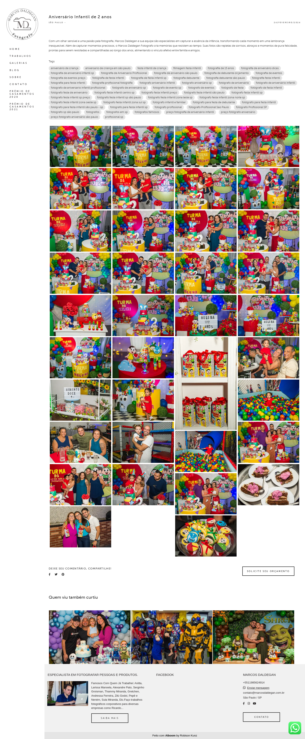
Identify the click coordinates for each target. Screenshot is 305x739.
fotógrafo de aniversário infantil (275, 82)
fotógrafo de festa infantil (266, 87)
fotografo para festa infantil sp (129, 107)
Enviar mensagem (258, 687)
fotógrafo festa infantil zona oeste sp (73, 102)
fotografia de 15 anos (221, 68)
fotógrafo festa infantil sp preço (70, 97)
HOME (15, 49)
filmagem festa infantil (187, 68)
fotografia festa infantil (266, 78)
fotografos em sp (117, 112)
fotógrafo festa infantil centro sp (114, 92)
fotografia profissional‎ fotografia (112, 82)
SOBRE (16, 77)
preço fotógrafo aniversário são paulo (74, 117)
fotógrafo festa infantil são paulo (204, 92)
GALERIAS (19, 63)
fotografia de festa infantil (108, 78)
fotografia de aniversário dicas (260, 68)
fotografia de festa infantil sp (148, 78)
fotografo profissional (168, 107)
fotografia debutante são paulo (225, 78)
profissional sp (114, 117)
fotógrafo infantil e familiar (169, 102)
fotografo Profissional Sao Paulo (209, 107)
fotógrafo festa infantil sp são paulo (119, 97)
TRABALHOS (21, 56)
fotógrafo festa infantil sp (247, 92)
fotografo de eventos (201, 87)
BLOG (15, 70)
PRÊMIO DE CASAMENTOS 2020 (22, 94)
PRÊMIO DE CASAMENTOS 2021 (22, 107)
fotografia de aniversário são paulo (175, 73)
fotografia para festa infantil (68, 82)
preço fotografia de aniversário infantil (190, 112)
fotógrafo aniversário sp (197, 82)
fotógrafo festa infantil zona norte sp (222, 97)
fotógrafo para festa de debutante (214, 102)
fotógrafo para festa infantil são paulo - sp (77, 107)
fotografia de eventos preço (68, 78)
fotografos (92, 112)
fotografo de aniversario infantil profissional (78, 87)
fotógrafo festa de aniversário (69, 92)
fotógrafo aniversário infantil (157, 82)
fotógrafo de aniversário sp (129, 87)
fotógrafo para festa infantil (259, 102)
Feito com (174, 735)
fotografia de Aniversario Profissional (124, 73)
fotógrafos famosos (147, 112)
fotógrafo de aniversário (234, 82)
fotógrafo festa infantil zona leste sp (170, 97)
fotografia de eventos (269, 73)
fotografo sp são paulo (65, 112)
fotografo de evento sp (167, 87)
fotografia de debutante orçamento (226, 73)
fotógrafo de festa (232, 87)
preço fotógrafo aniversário (238, 112)
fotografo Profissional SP (251, 107)
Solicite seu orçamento (268, 571)
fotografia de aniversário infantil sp (72, 73)
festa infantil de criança (151, 68)
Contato (261, 717)
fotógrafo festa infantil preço (159, 92)
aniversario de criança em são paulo (107, 68)
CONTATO (19, 84)
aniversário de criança (64, 68)
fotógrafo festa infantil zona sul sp (124, 102)
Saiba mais (110, 718)
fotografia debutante (186, 78)
